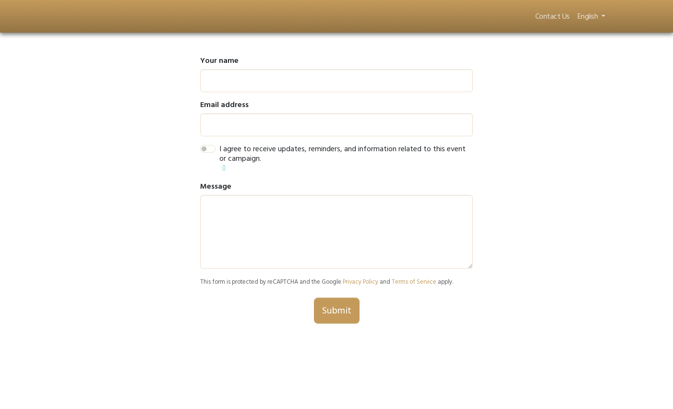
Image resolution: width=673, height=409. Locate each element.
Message (215, 186)
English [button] (588, 16)
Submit (336, 310)
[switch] (208, 149)
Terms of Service (414, 281)
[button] (224, 168)
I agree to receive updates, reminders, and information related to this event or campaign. (342, 153)
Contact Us (552, 16)
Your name (219, 60)
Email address (224, 104)
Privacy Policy (360, 281)
